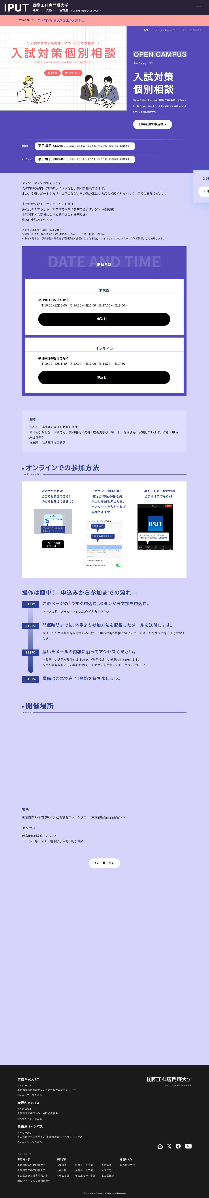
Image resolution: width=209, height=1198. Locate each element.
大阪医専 (106, 1170)
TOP (146, 30)
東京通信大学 (127, 1165)
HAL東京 (62, 1165)
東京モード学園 (84, 1165)
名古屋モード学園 (85, 1175)
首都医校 (106, 1165)
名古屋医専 (107, 1175)
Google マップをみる (29, 1095)
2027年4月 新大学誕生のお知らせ (61, 20)
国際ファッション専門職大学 (34, 1181)
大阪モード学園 (84, 1170)
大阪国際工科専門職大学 (31, 1170)
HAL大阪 (62, 1170)
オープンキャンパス (165, 30)
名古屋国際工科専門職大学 (32, 1175)
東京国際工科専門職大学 (31, 1165)
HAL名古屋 (63, 1175)
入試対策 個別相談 (192, 30)
